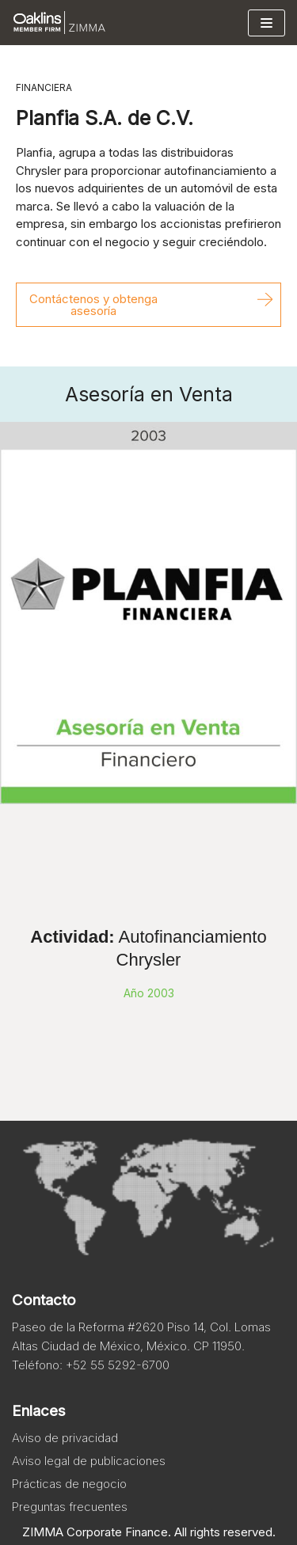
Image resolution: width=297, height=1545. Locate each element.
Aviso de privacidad (65, 1437)
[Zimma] (59, 22)
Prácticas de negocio (69, 1483)
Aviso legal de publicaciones (89, 1460)
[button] (148, 305)
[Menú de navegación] (266, 22)
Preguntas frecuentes (70, 1506)
